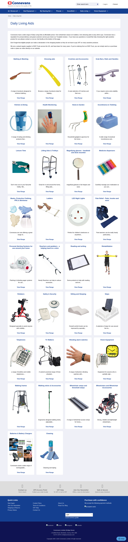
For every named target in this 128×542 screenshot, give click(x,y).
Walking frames (21, 386)
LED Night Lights (78, 198)
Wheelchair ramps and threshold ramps (78, 387)
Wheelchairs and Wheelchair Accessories (107, 387)
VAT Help (36, 508)
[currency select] (79, 515)
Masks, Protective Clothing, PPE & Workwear (20, 199)
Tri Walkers (49, 340)
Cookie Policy (37, 503)
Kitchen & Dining (20, 105)
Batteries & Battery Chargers (21, 433)
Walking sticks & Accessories (49, 386)
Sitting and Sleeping (78, 294)
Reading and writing (78, 246)
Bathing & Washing (21, 59)
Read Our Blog (63, 505)
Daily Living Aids (16, 16)
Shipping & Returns (14, 508)
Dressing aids (49, 59)
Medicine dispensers (107, 151)
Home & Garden (78, 105)
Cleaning (49, 433)
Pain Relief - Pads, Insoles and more (107, 199)
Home (9, 16)
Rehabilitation (107, 246)
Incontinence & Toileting (107, 105)
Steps (107, 294)
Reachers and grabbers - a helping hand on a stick (50, 247)
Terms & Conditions (39, 505)
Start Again (11, 503)
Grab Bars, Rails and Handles (107, 59)
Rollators (20, 294)
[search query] (87, 4)
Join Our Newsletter (14, 505)
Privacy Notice (12, 510)
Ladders (49, 198)
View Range (21, 98)
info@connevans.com (68, 533)
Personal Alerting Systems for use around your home (20, 247)
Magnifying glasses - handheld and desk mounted (78, 152)
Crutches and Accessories (78, 59)
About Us (61, 503)
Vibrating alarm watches (78, 340)
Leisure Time (21, 151)
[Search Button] (97, 4)
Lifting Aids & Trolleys (49, 151)
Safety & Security (49, 294)
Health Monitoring (50, 105)
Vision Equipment (107, 340)
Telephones (20, 340)
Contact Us (36, 510)
